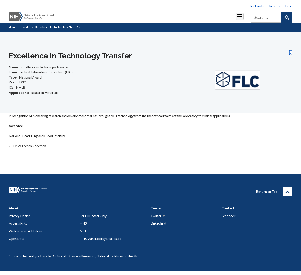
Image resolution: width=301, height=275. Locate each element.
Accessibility (18, 227)
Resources (182, 19)
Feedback (229, 219)
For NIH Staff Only (93, 219)
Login (288, 6)
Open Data (16, 242)
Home (12, 31)
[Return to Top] (287, 195)
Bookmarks (257, 6)
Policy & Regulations (210, 19)
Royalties (144, 19)
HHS (83, 227)
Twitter (158, 219)
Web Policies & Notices (26, 235)
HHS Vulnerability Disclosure (100, 242)
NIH (83, 235)
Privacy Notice (19, 219)
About (236, 19)
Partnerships (122, 19)
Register (274, 6)
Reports (163, 19)
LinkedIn (159, 227)
